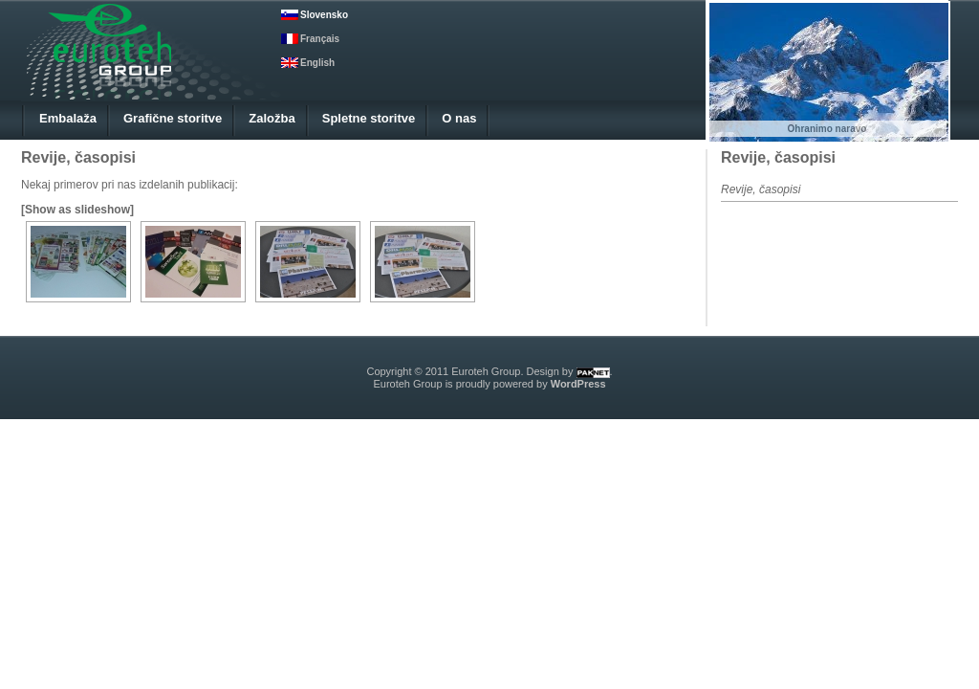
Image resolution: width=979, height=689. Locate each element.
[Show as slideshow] (77, 209)
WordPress (578, 383)
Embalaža (68, 118)
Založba (271, 118)
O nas (459, 118)
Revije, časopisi (778, 157)
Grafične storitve (172, 118)
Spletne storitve (369, 118)
